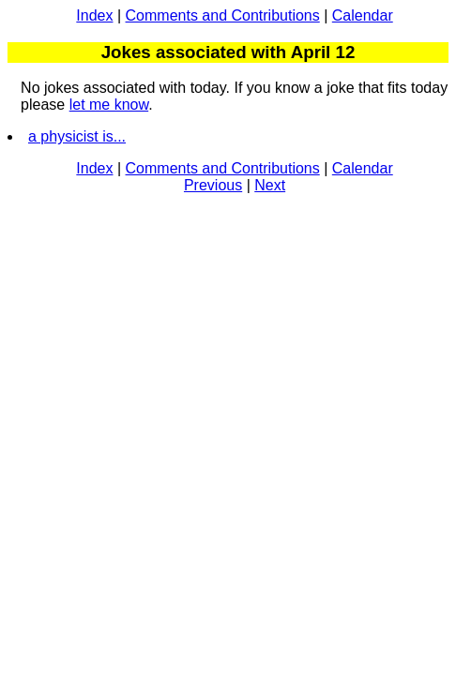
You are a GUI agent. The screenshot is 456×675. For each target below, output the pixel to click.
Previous (213, 185)
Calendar (362, 15)
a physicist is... (77, 136)
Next (269, 185)
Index (94, 15)
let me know (108, 104)
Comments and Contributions (223, 15)
